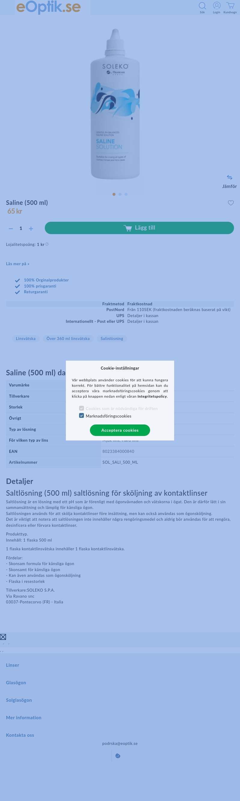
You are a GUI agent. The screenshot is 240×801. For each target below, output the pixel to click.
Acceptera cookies (120, 430)
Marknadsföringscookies (108, 416)
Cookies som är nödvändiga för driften (122, 408)
